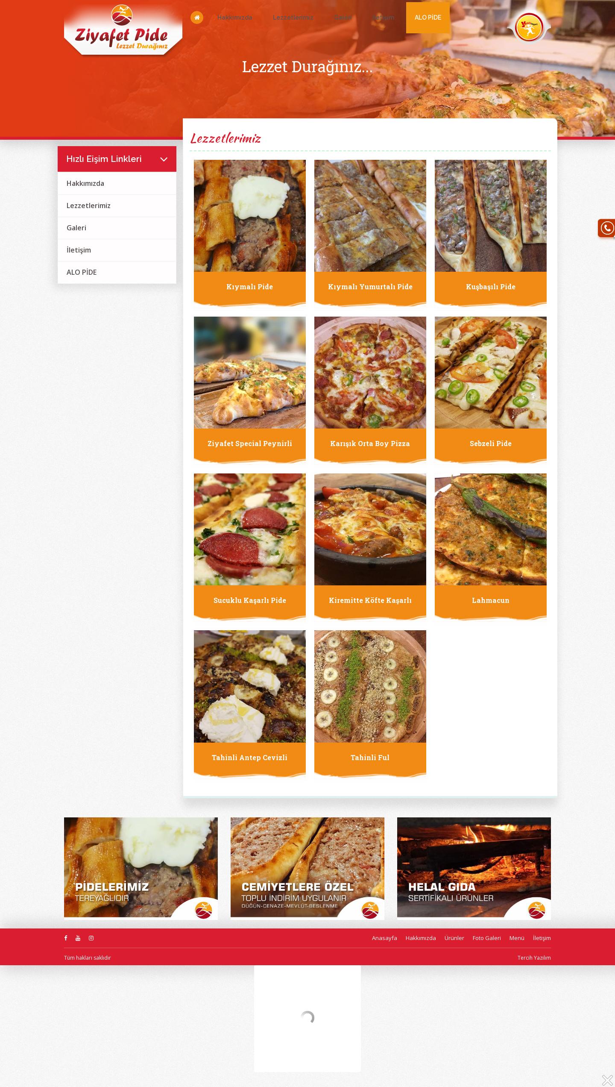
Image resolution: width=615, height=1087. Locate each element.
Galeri (343, 17)
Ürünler (454, 938)
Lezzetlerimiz (293, 17)
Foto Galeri (487, 938)
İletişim (383, 17)
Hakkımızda (234, 17)
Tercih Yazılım (534, 957)
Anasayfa (384, 938)
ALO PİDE (428, 17)
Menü (517, 938)
